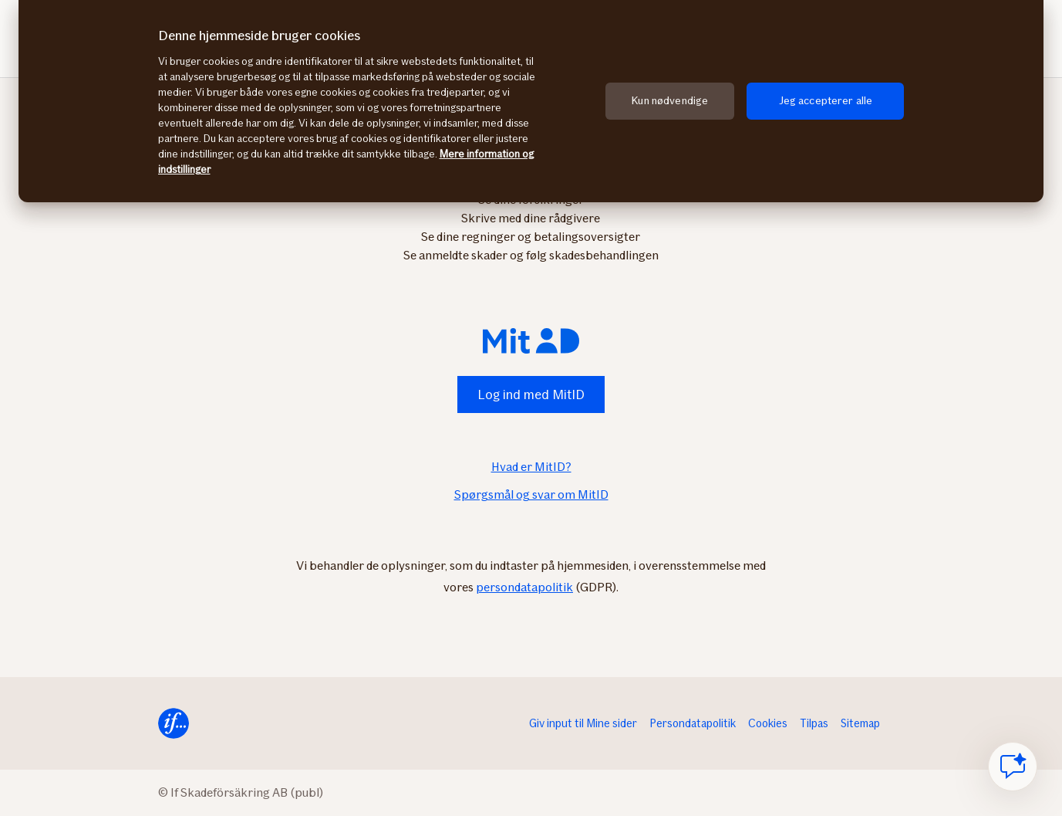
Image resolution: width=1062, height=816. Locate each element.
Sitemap (860, 723)
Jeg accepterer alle (826, 100)
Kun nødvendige (670, 100)
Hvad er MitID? (531, 466)
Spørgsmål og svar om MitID (531, 494)
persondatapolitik (524, 587)
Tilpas (814, 723)
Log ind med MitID (531, 394)
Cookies (767, 723)
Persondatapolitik (692, 723)
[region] (531, 101)
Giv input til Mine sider (583, 723)
